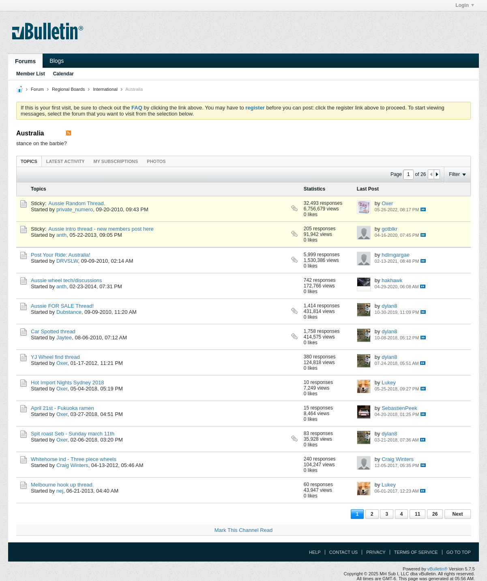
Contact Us (343, 552)
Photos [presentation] (156, 161)
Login (464, 5)
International (105, 89)
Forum (37, 89)
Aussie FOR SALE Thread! (62, 306)
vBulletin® (437, 568)
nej (59, 491)
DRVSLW (67, 261)
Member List (30, 74)
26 (435, 514)
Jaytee (64, 337)
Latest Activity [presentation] (65, 161)
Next (457, 514)
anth (61, 235)
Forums (25, 61)
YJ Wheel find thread (55, 357)
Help (315, 552)
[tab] (29, 161)
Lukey (389, 382)
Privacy (375, 552)
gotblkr (389, 229)
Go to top (458, 552)
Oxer (387, 203)
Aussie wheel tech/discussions (66, 280)
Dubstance (69, 312)
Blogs (56, 61)
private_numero (74, 209)
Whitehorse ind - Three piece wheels (73, 459)
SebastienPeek (399, 408)
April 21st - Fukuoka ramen (62, 408)
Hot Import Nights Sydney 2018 (67, 382)
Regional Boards (68, 89)
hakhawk (392, 280)
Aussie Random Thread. (76, 203)
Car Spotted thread (53, 331)
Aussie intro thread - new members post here (100, 229)
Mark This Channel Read (244, 530)
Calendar (63, 74)
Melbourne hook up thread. (62, 485)
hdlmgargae (396, 255)
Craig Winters (72, 465)
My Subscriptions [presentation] (116, 161)
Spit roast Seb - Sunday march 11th (72, 434)
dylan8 (389, 306)
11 (417, 514)
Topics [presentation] (29, 161)
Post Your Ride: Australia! (60, 255)
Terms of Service (416, 552)
